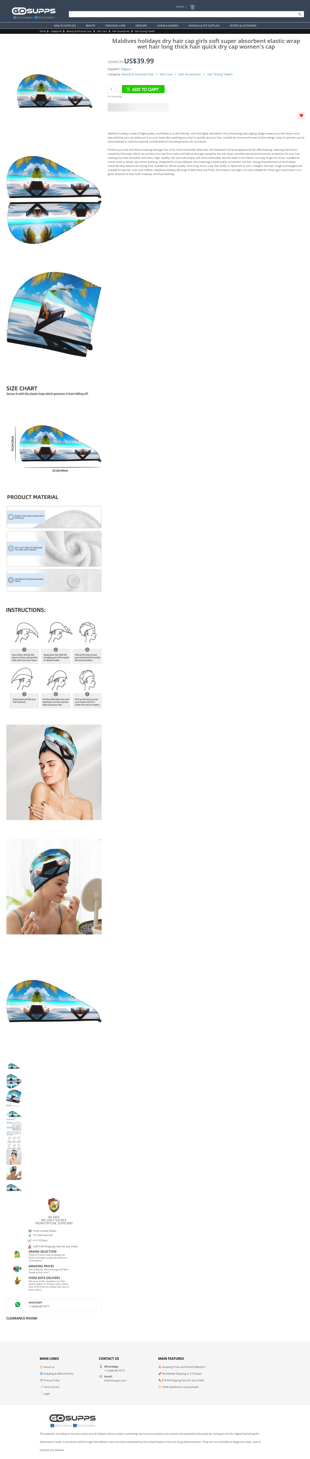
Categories (56, 31)
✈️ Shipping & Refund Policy (57, 1373)
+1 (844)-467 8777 (39, 1306)
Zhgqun (126, 69)
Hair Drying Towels (145, 31)
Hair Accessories (120, 31)
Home (43, 31)
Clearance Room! (21, 1318)
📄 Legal (45, 1393)
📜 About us (47, 1367)
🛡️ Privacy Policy (50, 1380)
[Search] (185, 14)
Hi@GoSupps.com (115, 1380)
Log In (179, 6)
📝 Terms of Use (49, 1387)
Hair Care (102, 31)
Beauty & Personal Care (79, 31)
